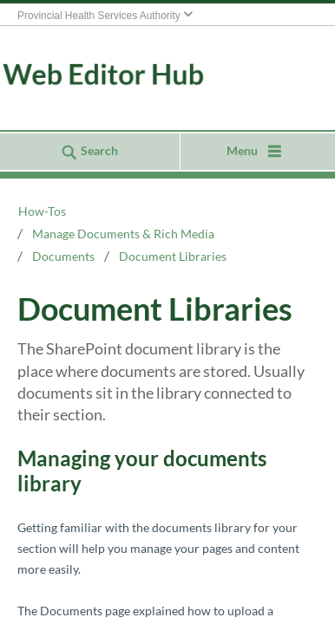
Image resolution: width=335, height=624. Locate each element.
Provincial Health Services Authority (99, 16)
